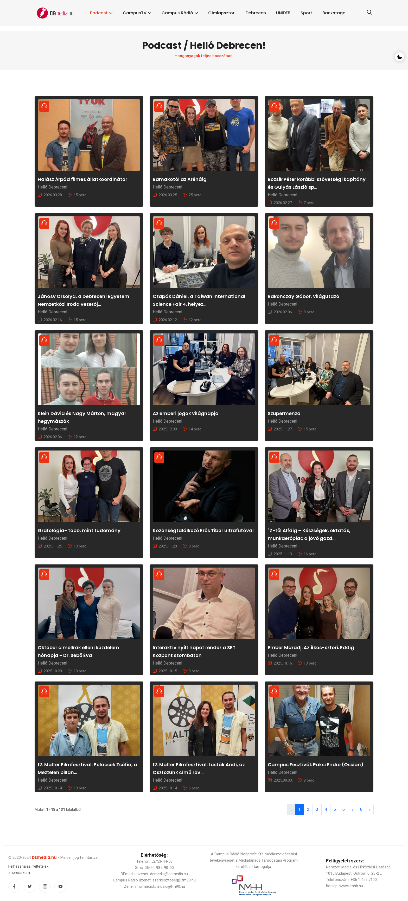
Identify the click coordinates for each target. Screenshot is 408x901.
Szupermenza (284, 413)
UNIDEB (283, 13)
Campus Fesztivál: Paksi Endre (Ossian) (316, 764)
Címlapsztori (221, 13)
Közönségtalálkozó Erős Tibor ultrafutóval (203, 530)
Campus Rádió (177, 13)
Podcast (99, 13)
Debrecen (256, 13)
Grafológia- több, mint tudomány (79, 530)
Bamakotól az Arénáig (180, 179)
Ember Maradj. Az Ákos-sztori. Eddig (311, 647)
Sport (306, 13)
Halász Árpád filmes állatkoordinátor (82, 179)
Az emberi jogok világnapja (186, 413)
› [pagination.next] (369, 809)
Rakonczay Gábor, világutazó (303, 296)
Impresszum (19, 872)
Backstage (333, 13)
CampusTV (134, 13)
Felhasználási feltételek (28, 866)
